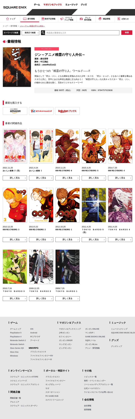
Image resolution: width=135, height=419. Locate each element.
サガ (47, 388)
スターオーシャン (52, 392)
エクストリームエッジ (54, 400)
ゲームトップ (15, 329)
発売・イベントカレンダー (95, 381)
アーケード (34, 340)
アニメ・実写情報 (92, 348)
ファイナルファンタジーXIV (41, 356)
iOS (31, 329)
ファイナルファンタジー (55, 381)
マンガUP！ (90, 333)
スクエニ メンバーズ (18, 381)
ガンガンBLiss (91, 344)
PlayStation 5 (15, 333)
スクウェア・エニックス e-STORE (24, 377)
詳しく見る (15, 178)
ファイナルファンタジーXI (41, 359)
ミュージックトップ (119, 329)
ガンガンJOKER (65, 340)
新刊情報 (14, 26)
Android (33, 333)
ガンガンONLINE (92, 329)
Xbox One (14, 352)
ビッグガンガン (65, 348)
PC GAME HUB (51, 396)
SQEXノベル (90, 340)
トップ (5, 26)
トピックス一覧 (90, 377)
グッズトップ (116, 346)
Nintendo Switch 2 (18, 340)
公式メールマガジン (92, 388)
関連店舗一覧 (15, 398)
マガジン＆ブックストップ (70, 329)
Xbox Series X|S (17, 348)
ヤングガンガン (65, 344)
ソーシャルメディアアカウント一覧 (98, 384)
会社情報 (87, 406)
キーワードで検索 (11, 33)
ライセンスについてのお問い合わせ (98, 392)
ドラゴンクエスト (52, 377)
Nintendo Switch (17, 344)
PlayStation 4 (15, 337)
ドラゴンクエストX (38, 352)
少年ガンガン (64, 333)
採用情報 (87, 410)
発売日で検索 (30, 33)
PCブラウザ (35, 337)
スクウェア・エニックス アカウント (24, 384)
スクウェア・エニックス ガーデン (24, 406)
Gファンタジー (65, 337)
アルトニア (14, 402)
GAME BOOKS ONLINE (95, 337)
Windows (14, 356)
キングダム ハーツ (52, 384)
